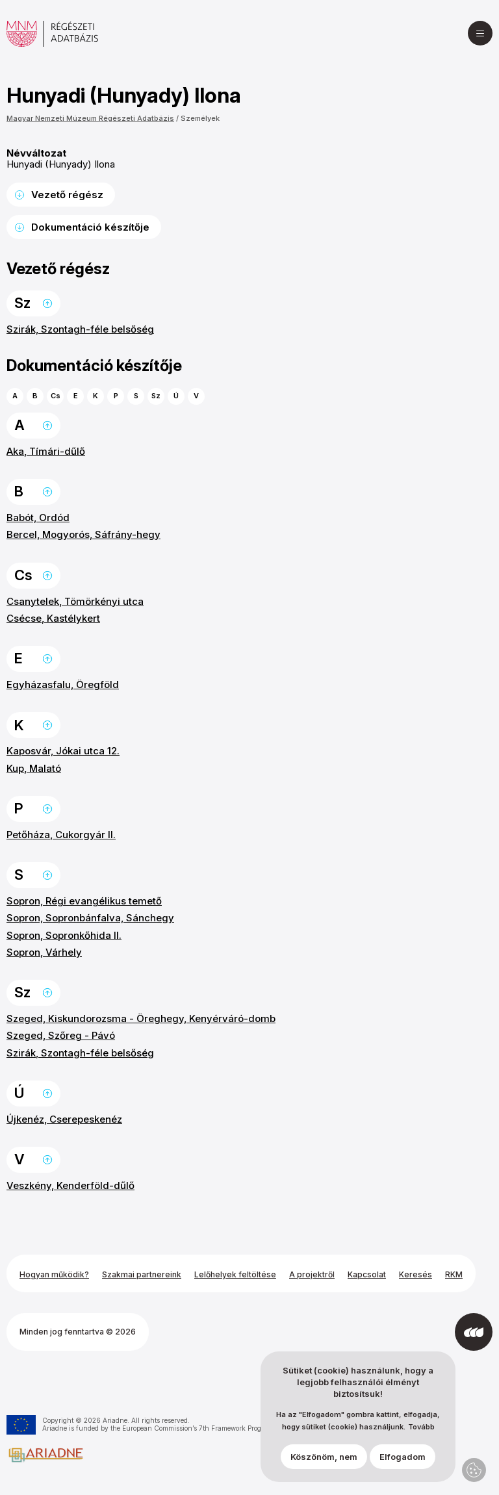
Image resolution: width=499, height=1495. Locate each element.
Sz (155, 395)
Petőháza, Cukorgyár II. (61, 834)
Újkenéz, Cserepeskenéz (64, 1119)
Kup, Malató (33, 768)
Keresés (415, 1274)
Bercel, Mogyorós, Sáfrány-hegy (83, 534)
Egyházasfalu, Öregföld (62, 684)
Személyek (200, 118)
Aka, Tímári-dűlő (45, 451)
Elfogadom (402, 1456)
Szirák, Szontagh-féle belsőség (80, 329)
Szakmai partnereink (141, 1274)
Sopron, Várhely (44, 952)
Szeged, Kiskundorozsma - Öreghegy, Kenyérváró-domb (140, 1018)
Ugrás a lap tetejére (47, 303)
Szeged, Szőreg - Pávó (60, 1035)
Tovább (421, 1427)
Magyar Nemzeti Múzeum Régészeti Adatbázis (90, 118)
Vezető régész (67, 194)
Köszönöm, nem (323, 1456)
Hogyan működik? (54, 1274)
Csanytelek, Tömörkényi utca (75, 601)
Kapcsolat (367, 1274)
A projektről (312, 1274)
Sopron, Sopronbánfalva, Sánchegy (90, 918)
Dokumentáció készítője (90, 227)
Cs (55, 395)
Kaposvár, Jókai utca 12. (63, 751)
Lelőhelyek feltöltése (235, 1274)
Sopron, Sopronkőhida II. (64, 935)
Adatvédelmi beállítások (474, 1470)
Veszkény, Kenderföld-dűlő (70, 1185)
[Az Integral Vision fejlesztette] (474, 1332)
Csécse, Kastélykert (53, 618)
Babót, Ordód (38, 517)
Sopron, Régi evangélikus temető (84, 901)
